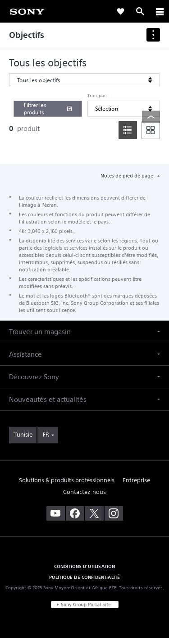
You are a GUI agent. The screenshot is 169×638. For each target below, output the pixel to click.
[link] (27, 10)
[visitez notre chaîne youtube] (55, 513)
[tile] (151, 130)
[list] (128, 130)
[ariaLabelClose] (159, 11)
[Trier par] (123, 109)
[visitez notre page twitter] (94, 513)
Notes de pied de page (127, 175)
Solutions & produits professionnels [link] (66, 480)
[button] (84, 332)
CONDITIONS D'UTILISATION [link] (84, 566)
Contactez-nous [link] (84, 492)
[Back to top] (151, 117)
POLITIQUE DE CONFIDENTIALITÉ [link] (84, 577)
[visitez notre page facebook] (75, 513)
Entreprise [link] (136, 480)
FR (46, 434)
